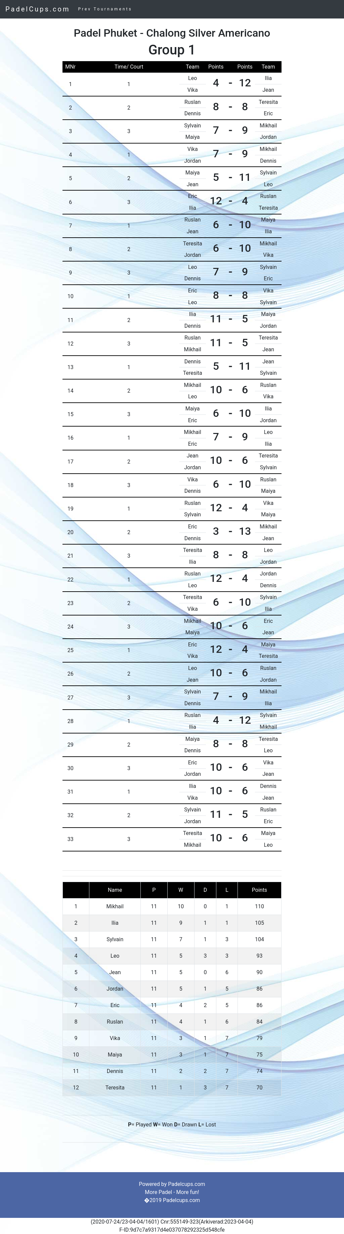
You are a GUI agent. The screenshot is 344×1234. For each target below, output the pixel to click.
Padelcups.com (186, 1184)
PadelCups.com (37, 9)
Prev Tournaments (105, 9)
